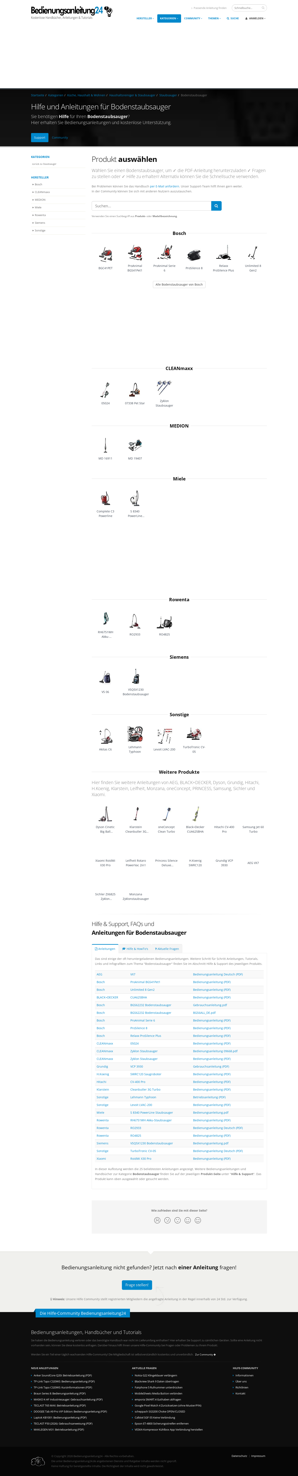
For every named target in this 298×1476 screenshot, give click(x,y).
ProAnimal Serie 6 (142, 1020)
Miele (38, 207)
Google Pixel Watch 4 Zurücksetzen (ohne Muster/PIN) (168, 1405)
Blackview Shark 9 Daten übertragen (157, 1381)
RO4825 (135, 1136)
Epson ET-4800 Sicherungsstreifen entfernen (162, 1423)
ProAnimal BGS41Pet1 (145, 982)
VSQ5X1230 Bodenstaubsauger (151, 1143)
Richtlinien (242, 1387)
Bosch (38, 184)
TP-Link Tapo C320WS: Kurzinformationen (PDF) (63, 1387)
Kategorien (169, 18)
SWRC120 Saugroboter (145, 1074)
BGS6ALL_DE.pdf (204, 1013)
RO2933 (135, 1128)
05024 (134, 1043)
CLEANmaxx (42, 192)
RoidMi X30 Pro (140, 1159)
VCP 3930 (136, 1066)
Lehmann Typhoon (143, 1097)
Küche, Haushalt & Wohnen (86, 95)
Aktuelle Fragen (167, 949)
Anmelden (255, 18)
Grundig (102, 1066)
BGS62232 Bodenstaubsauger (150, 1005)
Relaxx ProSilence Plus (145, 1036)
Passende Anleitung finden (209, 8)
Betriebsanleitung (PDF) (209, 1097)
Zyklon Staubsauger (144, 1051)
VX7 (132, 974)
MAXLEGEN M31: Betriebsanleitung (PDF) (59, 1429)
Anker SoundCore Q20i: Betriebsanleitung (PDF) (63, 1375)
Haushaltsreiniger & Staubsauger (132, 95)
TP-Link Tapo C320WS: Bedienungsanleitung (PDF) (64, 1381)
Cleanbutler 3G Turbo (145, 1089)
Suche (233, 18)
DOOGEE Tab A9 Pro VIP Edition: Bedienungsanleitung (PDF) (70, 1411)
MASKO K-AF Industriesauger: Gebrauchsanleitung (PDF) (68, 1399)
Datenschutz (239, 1456)
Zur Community (205, 1354)
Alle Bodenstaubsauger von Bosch (179, 284)
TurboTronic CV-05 (143, 1151)
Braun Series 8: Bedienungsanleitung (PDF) (60, 1393)
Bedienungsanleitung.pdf (210, 1112)
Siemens (40, 223)
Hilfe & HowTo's (135, 949)
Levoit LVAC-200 (141, 1105)
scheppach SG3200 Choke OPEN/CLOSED (160, 1411)
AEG (99, 974)
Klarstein (103, 1089)
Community (193, 18)
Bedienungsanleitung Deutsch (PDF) (218, 974)
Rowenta (40, 215)
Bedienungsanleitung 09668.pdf (215, 1051)
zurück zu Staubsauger (44, 163)
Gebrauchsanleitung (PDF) (211, 1066)
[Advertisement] (149, 57)
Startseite (37, 95)
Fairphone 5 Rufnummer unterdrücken (159, 1387)
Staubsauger (168, 95)
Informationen (245, 1375)
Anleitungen (105, 949)
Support (39, 137)
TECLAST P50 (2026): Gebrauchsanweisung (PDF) (63, 1423)
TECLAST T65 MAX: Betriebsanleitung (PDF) (60, 1405)
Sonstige (40, 230)
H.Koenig (103, 1074)
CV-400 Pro (137, 1082)
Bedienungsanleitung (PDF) (212, 982)
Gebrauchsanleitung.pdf (210, 1005)
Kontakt (240, 1393)
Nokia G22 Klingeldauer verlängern (156, 1375)
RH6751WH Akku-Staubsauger (151, 1120)
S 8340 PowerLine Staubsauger (151, 1112)
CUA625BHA (138, 997)
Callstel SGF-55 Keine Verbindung (155, 1417)
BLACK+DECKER (107, 997)
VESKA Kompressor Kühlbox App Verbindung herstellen (169, 1429)
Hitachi (101, 1082)
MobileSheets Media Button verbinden (158, 1393)
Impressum (258, 1456)
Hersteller (145, 18)
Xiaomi (101, 1159)
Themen (214, 18)
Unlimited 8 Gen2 (142, 990)
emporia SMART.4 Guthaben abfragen (158, 1399)
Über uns (241, 1381)
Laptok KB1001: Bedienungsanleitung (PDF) (60, 1417)
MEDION (40, 200)
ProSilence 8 (138, 1028)
